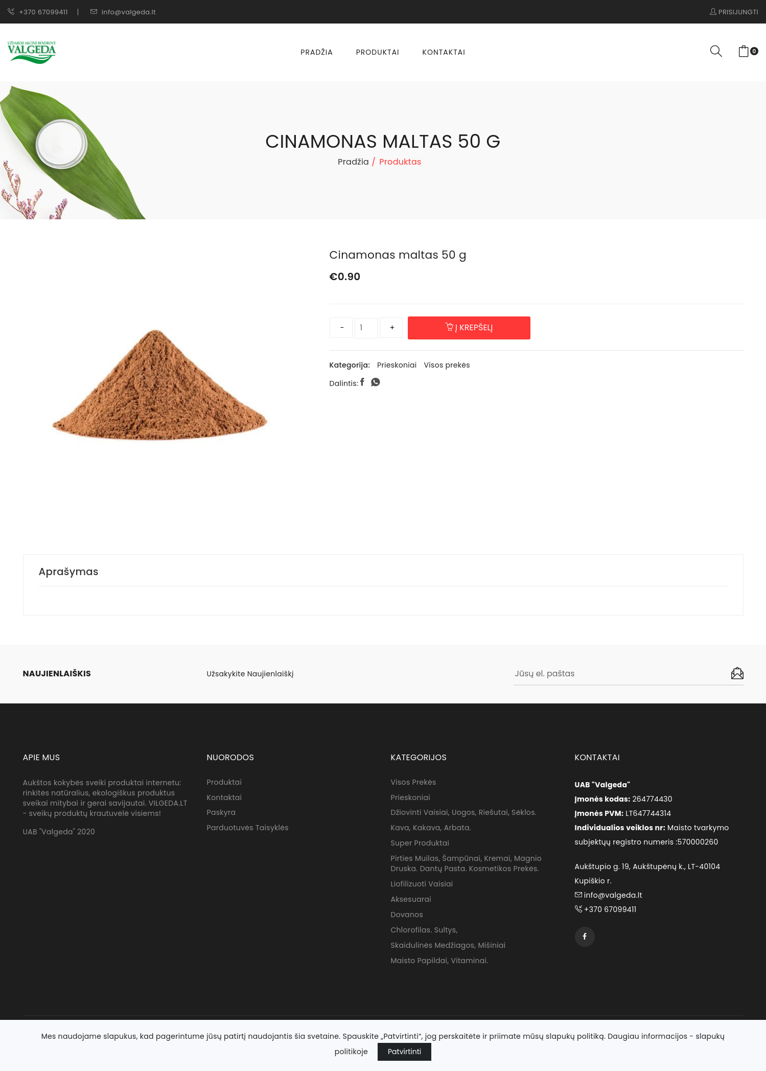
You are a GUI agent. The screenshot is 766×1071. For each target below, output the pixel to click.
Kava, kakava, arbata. (431, 829)
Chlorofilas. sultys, (424, 931)
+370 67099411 (38, 12)
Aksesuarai (411, 900)
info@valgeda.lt (123, 12)
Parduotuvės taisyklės (248, 829)
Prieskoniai (397, 365)
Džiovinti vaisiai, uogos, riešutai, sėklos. (464, 813)
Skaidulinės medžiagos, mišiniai (448, 946)
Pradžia (316, 52)
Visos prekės (447, 365)
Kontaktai (444, 52)
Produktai (378, 52)
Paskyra (221, 813)
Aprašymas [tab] (69, 571)
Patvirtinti (404, 1051)
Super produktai (420, 844)
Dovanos (407, 915)
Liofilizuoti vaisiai (422, 885)
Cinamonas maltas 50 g (399, 255)
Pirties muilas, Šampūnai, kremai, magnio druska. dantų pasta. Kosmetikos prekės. (466, 864)
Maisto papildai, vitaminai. (440, 961)
